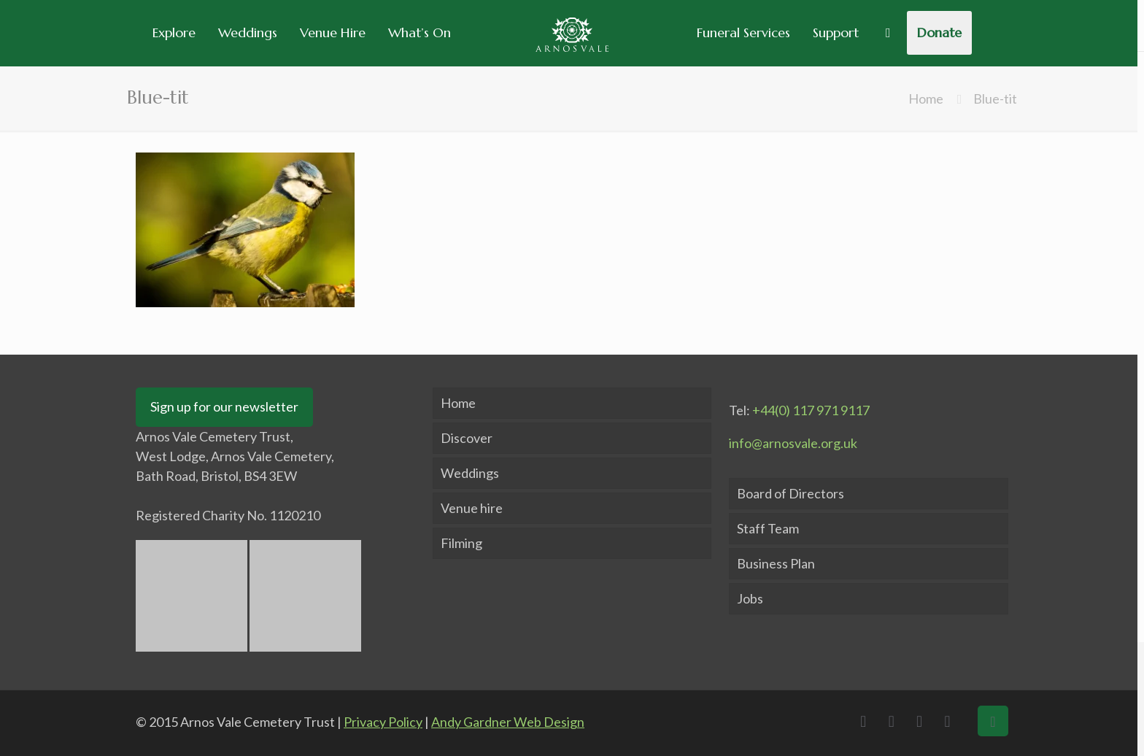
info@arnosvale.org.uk (793, 443)
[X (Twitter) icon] (895, 720)
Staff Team (768, 528)
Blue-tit (995, 98)
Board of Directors (790, 493)
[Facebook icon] (866, 720)
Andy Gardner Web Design (507, 722)
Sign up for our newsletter (224, 406)
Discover (466, 438)
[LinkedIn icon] (923, 720)
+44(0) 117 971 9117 (811, 410)
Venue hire (472, 508)
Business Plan (776, 563)
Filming (461, 543)
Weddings (470, 473)
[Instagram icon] (951, 720)
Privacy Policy (383, 722)
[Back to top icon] (993, 721)
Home (925, 98)
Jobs (750, 598)
